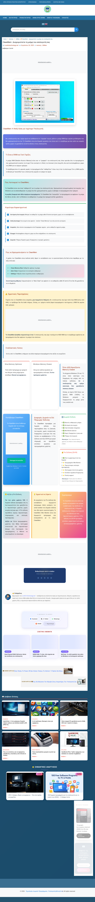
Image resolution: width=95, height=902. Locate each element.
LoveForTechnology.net (28, 668)
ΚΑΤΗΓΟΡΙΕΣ (13, 17)
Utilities (44, 50)
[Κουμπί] (68, 30)
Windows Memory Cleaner (48, 382)
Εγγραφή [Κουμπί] (83, 88)
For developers (45, 2)
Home (5, 17)
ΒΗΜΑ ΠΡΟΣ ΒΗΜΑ (39, 17)
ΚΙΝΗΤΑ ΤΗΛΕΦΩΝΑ (53, 17)
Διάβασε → (6, 805)
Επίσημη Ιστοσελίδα (54, 446)
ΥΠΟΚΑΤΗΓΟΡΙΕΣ (25, 17)
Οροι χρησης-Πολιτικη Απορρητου (14, 2)
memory (38, 50)
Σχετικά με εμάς (58, 2)
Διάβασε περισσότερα (83, 55)
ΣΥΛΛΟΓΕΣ (65, 17)
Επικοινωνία (33, 2)
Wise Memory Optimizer (13, 382)
